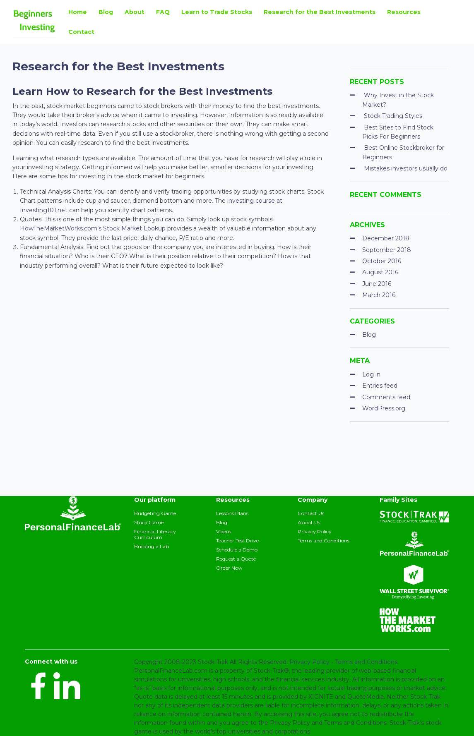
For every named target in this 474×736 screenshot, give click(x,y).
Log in (371, 374)
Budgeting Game (155, 513)
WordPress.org (383, 408)
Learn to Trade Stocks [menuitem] (216, 12)
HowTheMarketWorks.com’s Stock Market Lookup (93, 228)
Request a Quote (236, 559)
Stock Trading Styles (393, 116)
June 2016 (376, 284)
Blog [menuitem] (106, 12)
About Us (309, 522)
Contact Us (311, 513)
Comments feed (386, 397)
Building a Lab (151, 546)
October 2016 (381, 261)
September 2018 (386, 250)
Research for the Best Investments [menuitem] (319, 12)
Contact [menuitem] (81, 32)
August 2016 (380, 272)
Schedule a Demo (236, 550)
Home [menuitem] (77, 12)
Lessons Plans (232, 513)
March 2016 (378, 295)
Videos (223, 531)
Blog (369, 334)
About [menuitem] (134, 12)
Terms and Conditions (323, 540)
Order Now (229, 568)
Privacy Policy (315, 531)
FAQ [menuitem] (163, 12)
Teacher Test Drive (237, 540)
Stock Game (149, 522)
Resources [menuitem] (404, 12)
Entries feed (379, 385)
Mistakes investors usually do (406, 168)
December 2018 (385, 238)
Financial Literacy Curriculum (155, 534)
